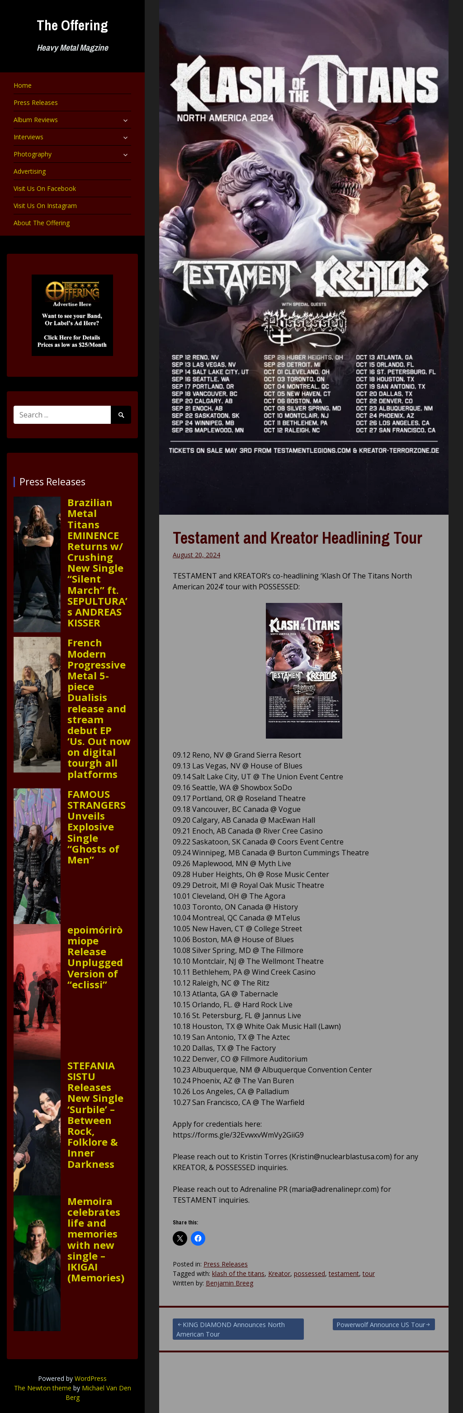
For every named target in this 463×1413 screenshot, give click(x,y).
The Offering (72, 25)
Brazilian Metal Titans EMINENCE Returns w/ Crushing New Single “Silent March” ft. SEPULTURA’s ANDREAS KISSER (97, 562)
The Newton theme (42, 1388)
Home (23, 85)
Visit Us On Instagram (45, 205)
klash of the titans (238, 1273)
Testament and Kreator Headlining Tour (297, 538)
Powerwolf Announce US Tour (380, 1324)
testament (344, 1273)
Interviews (28, 137)
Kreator (279, 1273)
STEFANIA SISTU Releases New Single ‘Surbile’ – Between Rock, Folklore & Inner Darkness (95, 1114)
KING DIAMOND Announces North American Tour (230, 1329)
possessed (309, 1273)
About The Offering (42, 222)
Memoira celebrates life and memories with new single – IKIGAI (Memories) (95, 1239)
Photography (33, 154)
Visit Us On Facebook (45, 188)
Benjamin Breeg (229, 1283)
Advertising (30, 171)
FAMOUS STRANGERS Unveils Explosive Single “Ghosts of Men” (96, 826)
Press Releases (36, 102)
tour (369, 1273)
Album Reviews (36, 119)
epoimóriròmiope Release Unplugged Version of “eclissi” (95, 957)
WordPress (91, 1378)
